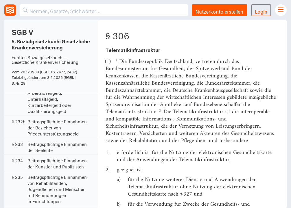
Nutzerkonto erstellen (219, 11)
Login (261, 11)
